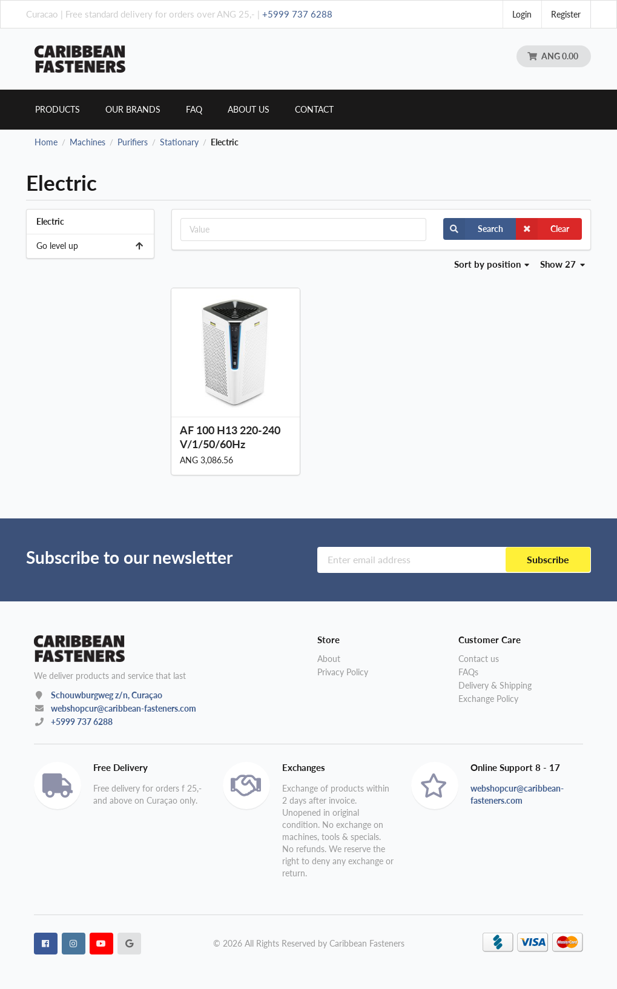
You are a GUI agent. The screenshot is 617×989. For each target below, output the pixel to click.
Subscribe (548, 559)
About (328, 659)
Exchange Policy (488, 698)
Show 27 (562, 264)
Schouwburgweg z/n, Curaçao (106, 695)
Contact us (478, 659)
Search (473, 229)
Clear (542, 229)
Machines (87, 142)
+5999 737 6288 (297, 13)
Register (566, 14)
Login (522, 14)
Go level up (90, 245)
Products (57, 109)
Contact (314, 109)
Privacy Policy (342, 672)
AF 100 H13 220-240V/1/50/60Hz (230, 437)
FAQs (468, 672)
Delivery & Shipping (495, 685)
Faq (194, 109)
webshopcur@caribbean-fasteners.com (123, 708)
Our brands (132, 109)
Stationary (179, 142)
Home (46, 142)
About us (248, 109)
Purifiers (132, 142)
